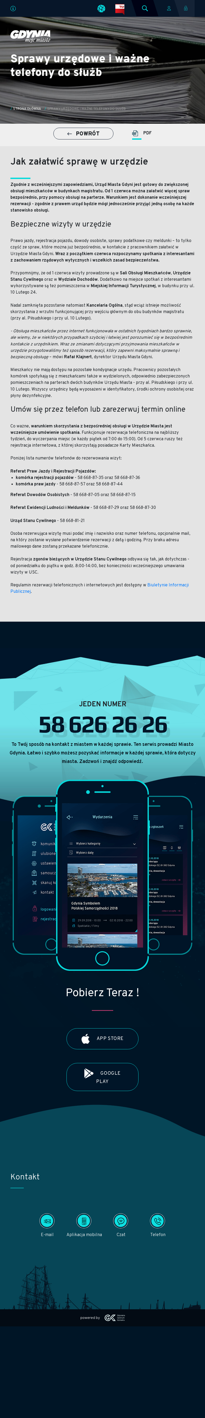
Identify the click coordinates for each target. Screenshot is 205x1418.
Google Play (102, 1077)
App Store (102, 1039)
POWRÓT (83, 134)
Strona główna (27, 109)
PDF (141, 133)
